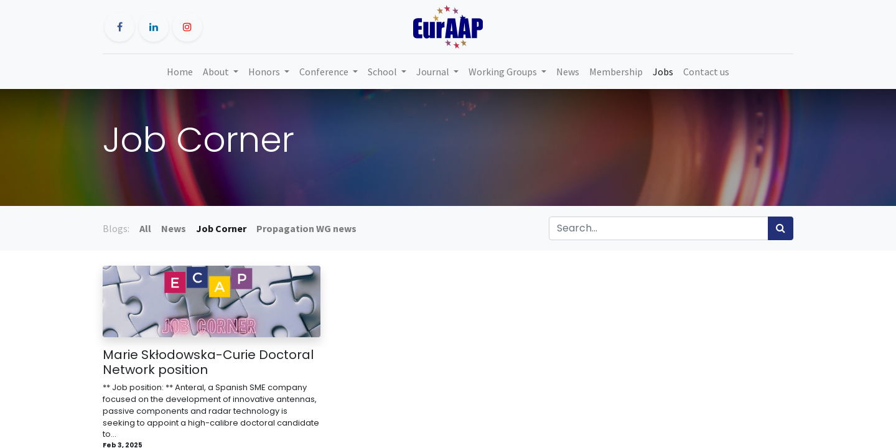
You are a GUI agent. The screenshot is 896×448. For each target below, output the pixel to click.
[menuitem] (180, 71)
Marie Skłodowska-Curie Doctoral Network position (208, 362)
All (145, 228)
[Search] (780, 228)
